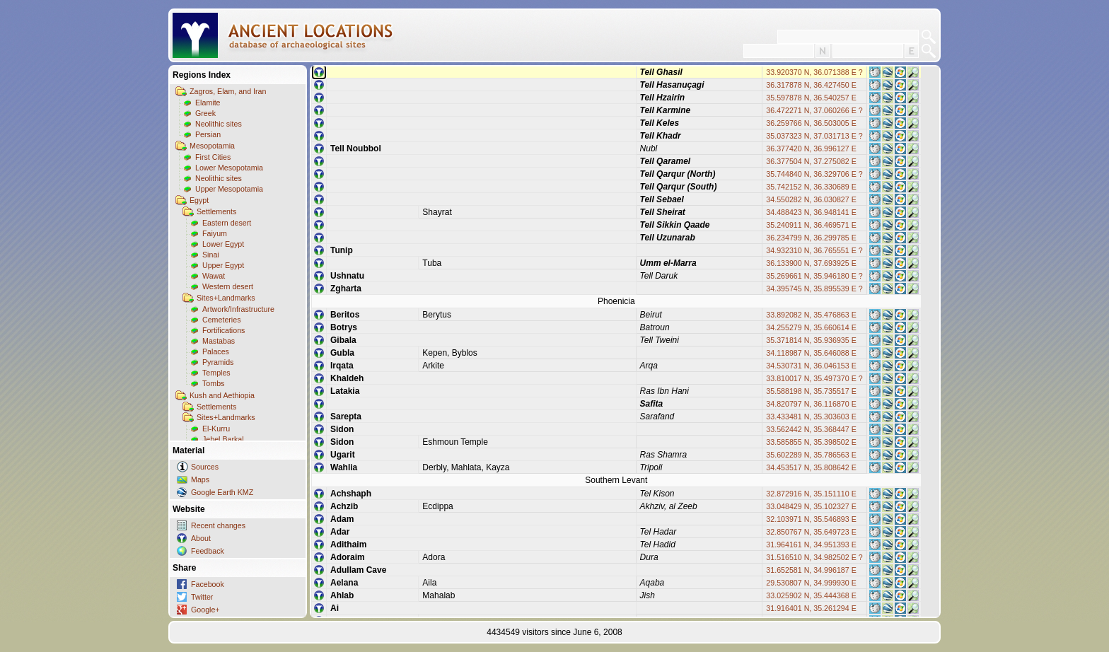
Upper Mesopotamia (229, 189)
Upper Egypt (223, 265)
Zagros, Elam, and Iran (228, 91)
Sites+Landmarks (226, 297)
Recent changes (218, 525)
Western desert (227, 286)
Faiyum (214, 233)
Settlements (216, 211)
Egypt (199, 200)
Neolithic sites (218, 124)
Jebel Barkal (223, 439)
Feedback (207, 551)
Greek (205, 113)
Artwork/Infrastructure (238, 309)
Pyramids (217, 362)
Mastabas (218, 341)
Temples (216, 372)
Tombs (213, 383)
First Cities (213, 157)
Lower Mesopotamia (229, 167)
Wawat (213, 276)
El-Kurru (216, 428)
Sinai (210, 254)
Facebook (207, 584)
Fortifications (223, 330)
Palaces (215, 351)
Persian (208, 134)
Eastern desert (226, 223)
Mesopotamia (212, 145)
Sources (205, 466)
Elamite (208, 102)
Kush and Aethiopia (222, 395)
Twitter (202, 597)
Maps (200, 479)
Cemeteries (221, 319)
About (201, 538)
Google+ (205, 609)
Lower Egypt (223, 244)
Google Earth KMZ (222, 492)
